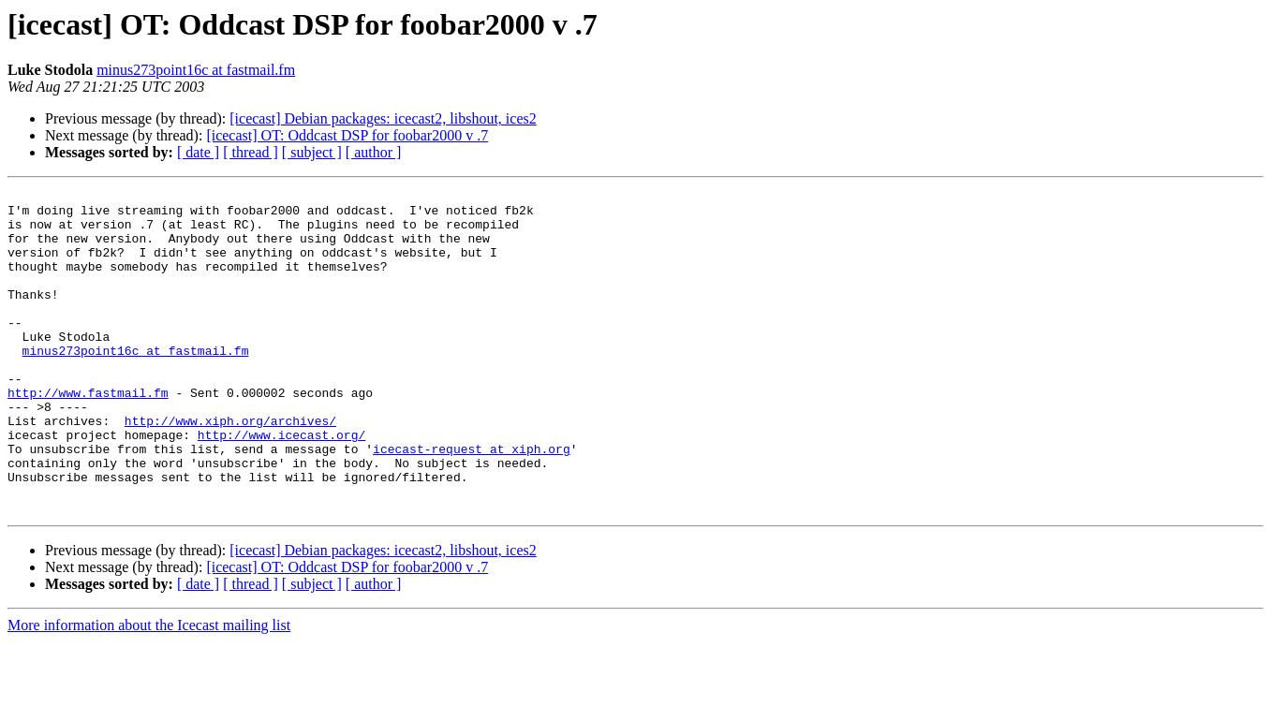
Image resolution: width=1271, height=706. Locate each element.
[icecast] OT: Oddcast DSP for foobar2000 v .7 (347, 135)
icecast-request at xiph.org (471, 501)
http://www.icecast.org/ (281, 485)
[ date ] (198, 152)
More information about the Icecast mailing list (148, 690)
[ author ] (374, 152)
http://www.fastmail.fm (88, 434)
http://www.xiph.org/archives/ (230, 468)
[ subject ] (312, 152)
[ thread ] (250, 152)
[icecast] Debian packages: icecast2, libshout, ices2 (382, 118)
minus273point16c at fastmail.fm (195, 70)
